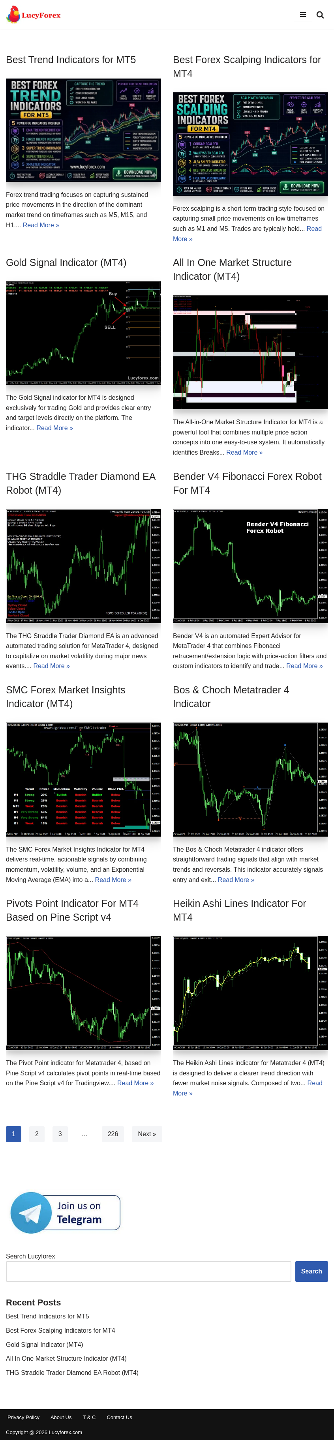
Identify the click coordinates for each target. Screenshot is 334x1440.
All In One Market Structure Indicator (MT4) (66, 1358)
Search (311, 1271)
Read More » (41, 225)
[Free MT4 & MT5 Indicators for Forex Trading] (33, 15)
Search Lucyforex (30, 1256)
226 (113, 1134)
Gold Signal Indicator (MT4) (66, 262)
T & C (89, 1417)
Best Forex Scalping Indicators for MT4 (60, 1330)
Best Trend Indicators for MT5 (71, 59)
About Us (61, 1417)
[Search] (320, 15)
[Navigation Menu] (303, 14)
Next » (147, 1134)
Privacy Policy (23, 1417)
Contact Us (119, 1417)
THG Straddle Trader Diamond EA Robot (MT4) (72, 1372)
